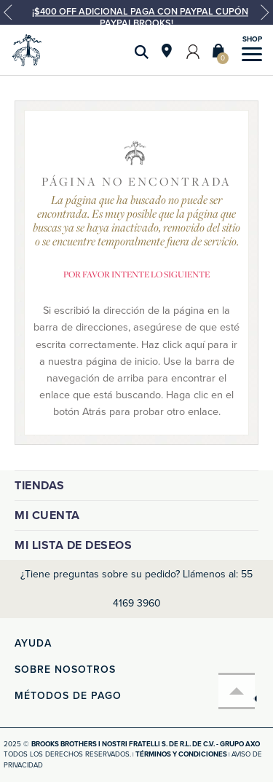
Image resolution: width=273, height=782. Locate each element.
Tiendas (40, 485)
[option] (136, 18)
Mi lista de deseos (73, 545)
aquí (195, 345)
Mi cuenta (47, 515)
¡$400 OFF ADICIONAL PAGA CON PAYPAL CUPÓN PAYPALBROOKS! (140, 17)
